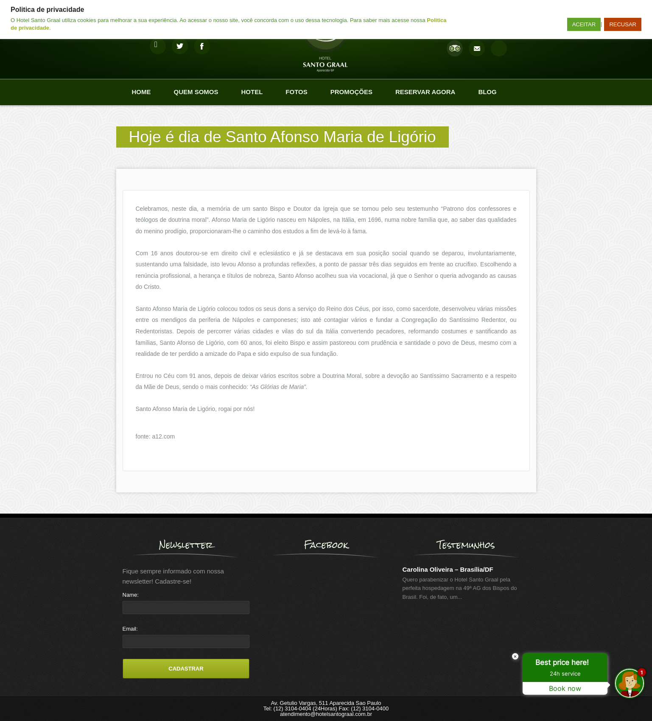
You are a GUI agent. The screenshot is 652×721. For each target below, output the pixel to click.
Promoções (351, 91)
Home (141, 91)
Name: (131, 595)
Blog (487, 91)
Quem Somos (196, 91)
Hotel (252, 91)
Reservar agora (425, 91)
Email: (130, 629)
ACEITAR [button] (584, 24)
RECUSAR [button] (622, 24)
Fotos (296, 91)
